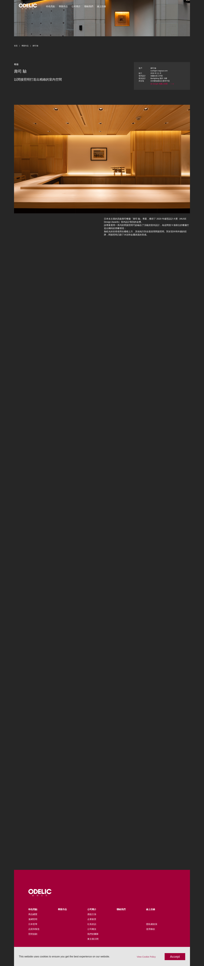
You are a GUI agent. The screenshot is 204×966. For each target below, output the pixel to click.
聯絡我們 (88, 6)
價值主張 (91, 914)
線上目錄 (101, 6)
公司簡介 (76, 6)
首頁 (16, 46)
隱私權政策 (151, 924)
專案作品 (63, 6)
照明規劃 (32, 934)
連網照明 (32, 919)
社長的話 (91, 924)
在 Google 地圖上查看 (162, 84)
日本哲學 (32, 924)
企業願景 (91, 919)
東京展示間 (92, 939)
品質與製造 (34, 929)
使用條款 (150, 929)
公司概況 (91, 929)
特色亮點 (50, 6)
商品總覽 (32, 914)
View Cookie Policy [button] (146, 956)
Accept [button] (175, 956)
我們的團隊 (92, 934)
